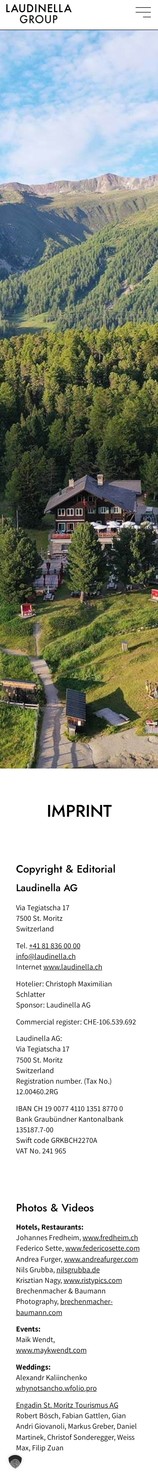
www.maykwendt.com (51, 1350)
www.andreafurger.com (101, 1259)
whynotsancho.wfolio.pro (56, 1388)
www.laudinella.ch (72, 967)
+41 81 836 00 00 (54, 945)
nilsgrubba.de (78, 1269)
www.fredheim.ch (110, 1237)
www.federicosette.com (102, 1248)
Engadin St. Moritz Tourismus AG (67, 1405)
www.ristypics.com (93, 1280)
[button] (15, 1462)
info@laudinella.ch (46, 956)
